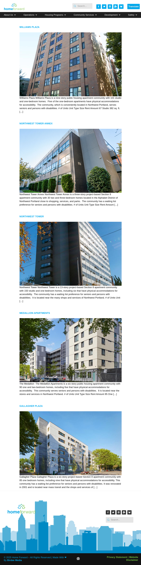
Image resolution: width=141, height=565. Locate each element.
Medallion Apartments (35, 313)
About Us (10, 15)
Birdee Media (14, 560)
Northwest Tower (32, 216)
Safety (132, 15)
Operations (30, 15)
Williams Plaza (30, 27)
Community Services (85, 15)
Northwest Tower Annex (36, 123)
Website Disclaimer (132, 558)
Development (112, 15)
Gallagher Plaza (31, 406)
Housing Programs (55, 15)
